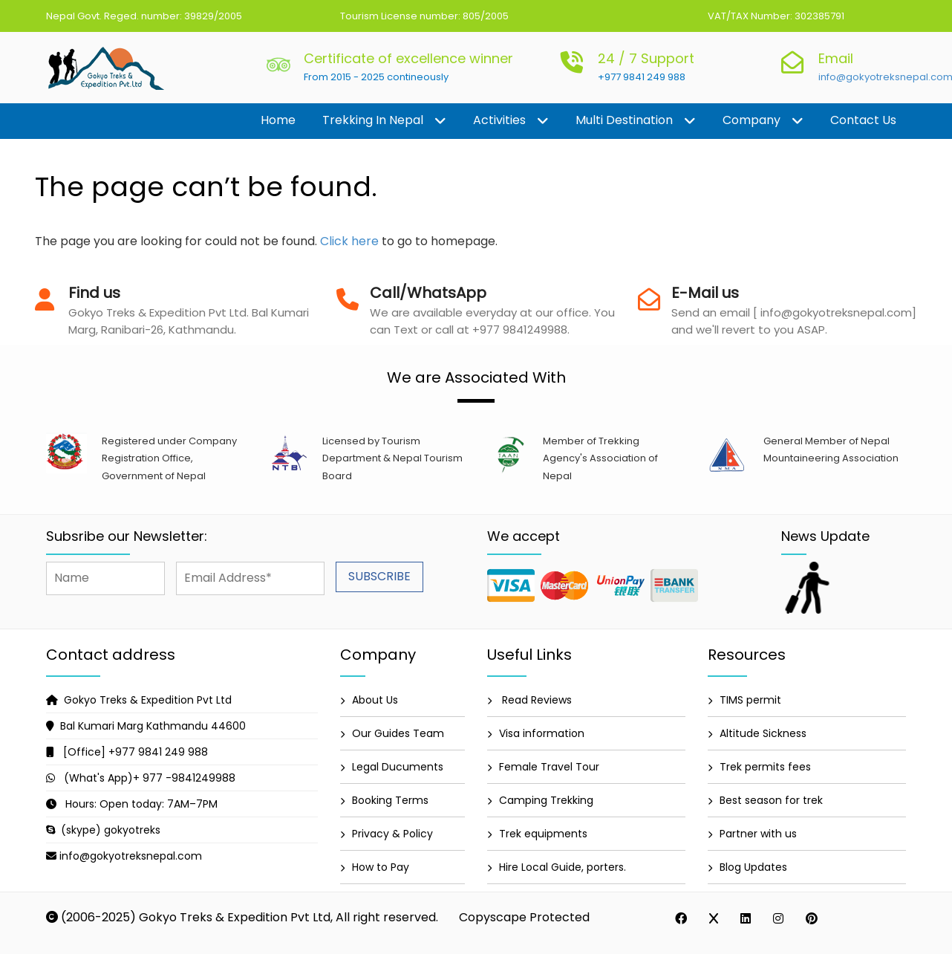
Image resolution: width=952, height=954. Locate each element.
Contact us (863, 120)
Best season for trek (771, 800)
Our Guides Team (398, 733)
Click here (349, 241)
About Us (375, 699)
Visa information (541, 733)
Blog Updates (753, 867)
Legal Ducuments (397, 766)
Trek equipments (543, 833)
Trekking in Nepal (384, 121)
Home (278, 120)
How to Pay (380, 867)
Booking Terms (390, 800)
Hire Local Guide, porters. (562, 867)
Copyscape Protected (524, 917)
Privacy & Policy (392, 833)
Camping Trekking (546, 800)
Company (763, 121)
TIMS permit (750, 699)
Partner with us (758, 833)
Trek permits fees (765, 766)
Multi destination (636, 121)
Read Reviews (535, 699)
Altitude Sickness (763, 733)
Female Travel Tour (549, 766)
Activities (511, 121)
